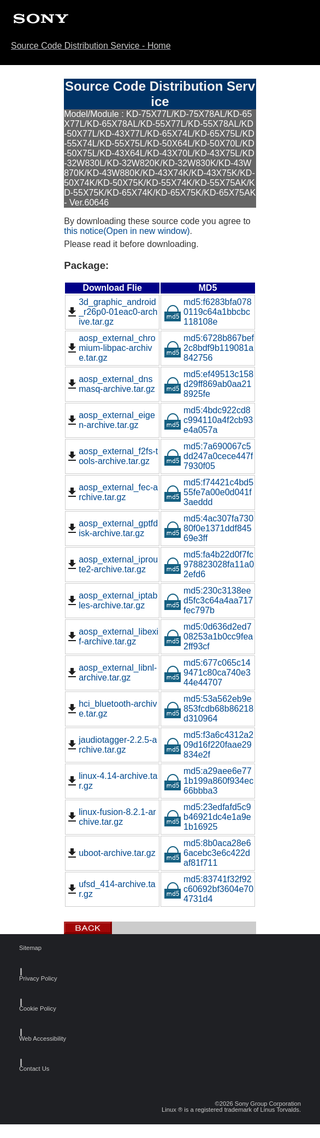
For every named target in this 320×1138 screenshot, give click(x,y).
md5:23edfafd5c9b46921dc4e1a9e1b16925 (207, 816)
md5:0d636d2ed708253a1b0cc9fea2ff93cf (208, 636)
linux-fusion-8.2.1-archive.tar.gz (111, 816)
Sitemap (30, 948)
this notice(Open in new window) (126, 231)
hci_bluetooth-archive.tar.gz (111, 708)
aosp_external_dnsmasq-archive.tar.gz (110, 384)
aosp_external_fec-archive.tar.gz (112, 492)
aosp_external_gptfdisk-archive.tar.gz (112, 528)
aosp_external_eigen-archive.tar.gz (110, 420)
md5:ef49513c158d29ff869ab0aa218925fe (208, 383)
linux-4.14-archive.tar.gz (111, 780)
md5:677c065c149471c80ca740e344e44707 (207, 672)
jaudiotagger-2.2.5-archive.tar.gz (111, 744)
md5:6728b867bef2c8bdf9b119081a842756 (209, 347)
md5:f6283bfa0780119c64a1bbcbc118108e (208, 311)
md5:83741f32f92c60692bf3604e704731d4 (208, 889)
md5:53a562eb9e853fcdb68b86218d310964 (208, 708)
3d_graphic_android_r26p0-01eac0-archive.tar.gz (111, 311)
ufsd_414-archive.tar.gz (111, 889)
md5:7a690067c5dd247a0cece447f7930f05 (208, 456)
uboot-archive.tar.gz (111, 853)
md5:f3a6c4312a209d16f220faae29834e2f (208, 744)
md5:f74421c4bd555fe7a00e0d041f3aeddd (208, 492)
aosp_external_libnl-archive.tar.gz (111, 672)
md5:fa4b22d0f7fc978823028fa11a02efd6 (209, 564)
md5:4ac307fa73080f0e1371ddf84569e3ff (208, 528)
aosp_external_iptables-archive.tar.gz (111, 600)
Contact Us (31, 1069)
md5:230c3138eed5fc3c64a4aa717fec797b (208, 600)
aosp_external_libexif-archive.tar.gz (112, 636)
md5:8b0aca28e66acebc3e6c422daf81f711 (207, 852)
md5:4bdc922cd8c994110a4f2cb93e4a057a (208, 420)
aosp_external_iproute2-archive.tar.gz (112, 564)
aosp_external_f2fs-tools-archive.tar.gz (112, 456)
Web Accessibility (31, 1039)
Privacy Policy (31, 979)
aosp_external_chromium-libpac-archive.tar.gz (111, 347)
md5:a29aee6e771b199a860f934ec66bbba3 (208, 780)
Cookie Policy (31, 1009)
